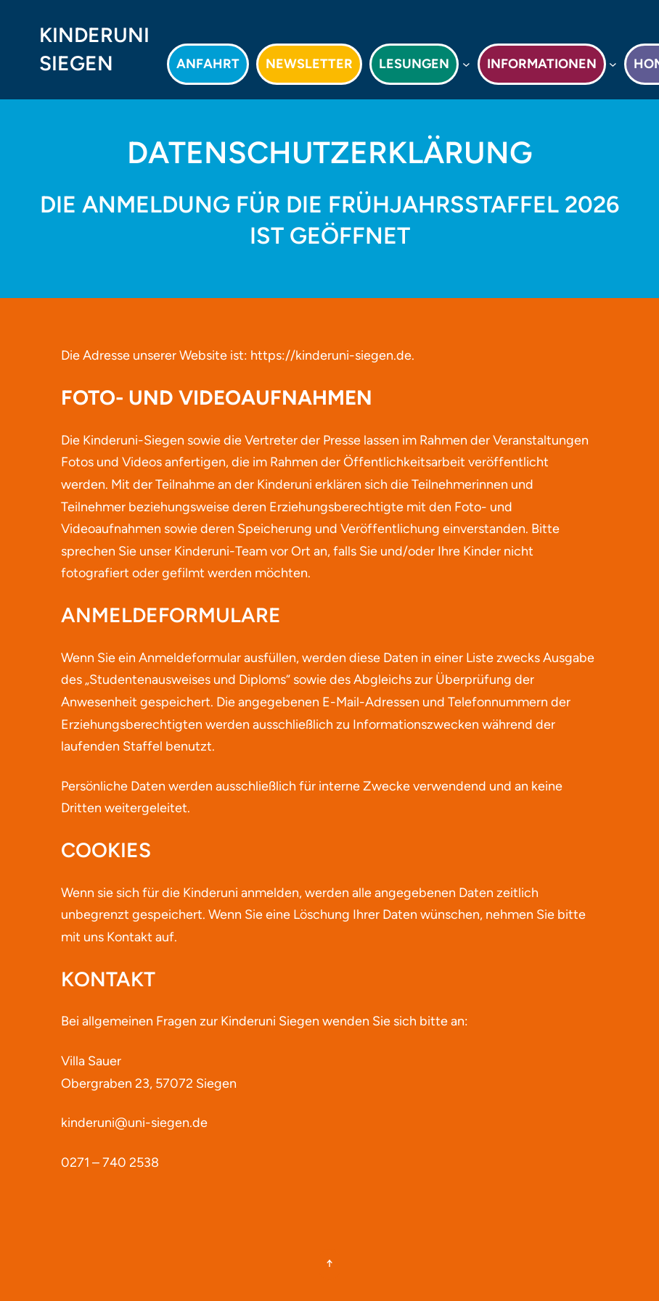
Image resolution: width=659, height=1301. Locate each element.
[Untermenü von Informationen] (613, 64)
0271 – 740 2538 (110, 1162)
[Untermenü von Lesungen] (466, 64)
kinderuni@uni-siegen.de (134, 1123)
